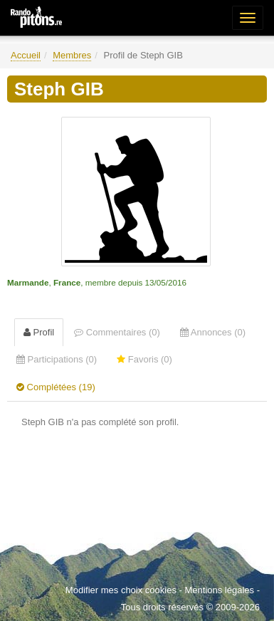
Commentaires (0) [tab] (117, 332)
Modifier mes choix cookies (120, 590)
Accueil (26, 55)
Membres (72, 55)
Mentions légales (219, 590)
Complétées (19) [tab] (55, 387)
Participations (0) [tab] (56, 359)
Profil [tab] (38, 332)
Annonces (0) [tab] (213, 332)
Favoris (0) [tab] (144, 359)
